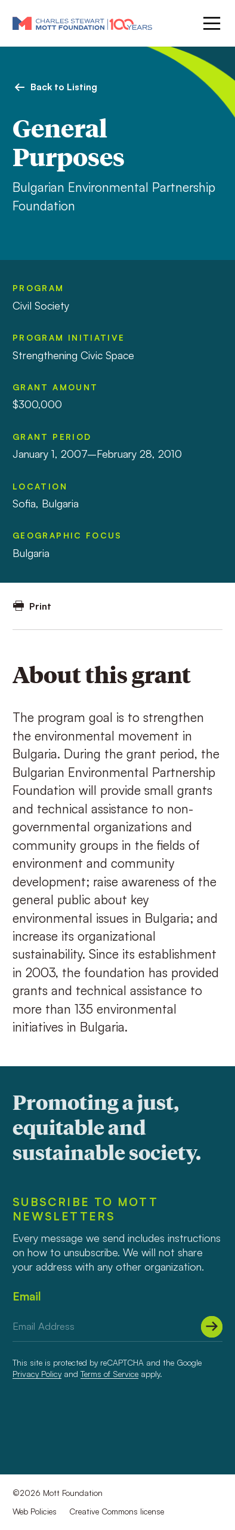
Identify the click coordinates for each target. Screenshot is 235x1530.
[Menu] (210, 23)
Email (27, 1296)
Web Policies (35, 1511)
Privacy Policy (37, 1374)
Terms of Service (109, 1374)
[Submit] (211, 1327)
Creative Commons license (116, 1511)
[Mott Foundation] (82, 23)
